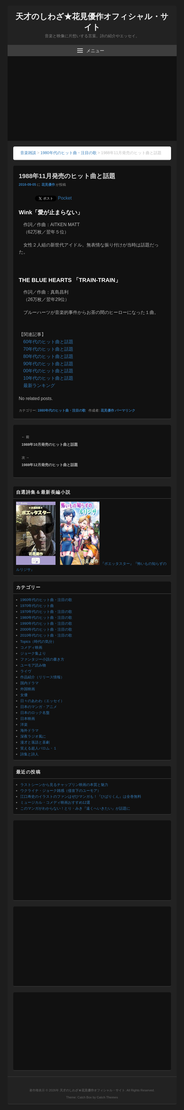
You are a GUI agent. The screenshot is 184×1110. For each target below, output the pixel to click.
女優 (24, 695)
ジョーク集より (33, 653)
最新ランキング (39, 385)
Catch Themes (107, 1097)
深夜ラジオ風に (33, 736)
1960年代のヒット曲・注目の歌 (46, 600)
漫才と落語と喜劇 (35, 742)
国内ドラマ (29, 683)
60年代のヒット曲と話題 (48, 341)
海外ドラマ (29, 730)
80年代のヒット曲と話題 (48, 356)
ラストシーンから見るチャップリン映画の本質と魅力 (64, 785)
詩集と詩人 (29, 754)
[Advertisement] (92, 98)
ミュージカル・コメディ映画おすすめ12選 (55, 802)
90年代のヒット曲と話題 (48, 363)
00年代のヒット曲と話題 (48, 370)
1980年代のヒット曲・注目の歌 (61, 410)
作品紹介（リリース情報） (42, 677)
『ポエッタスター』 (117, 563)
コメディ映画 (31, 647)
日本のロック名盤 (35, 713)
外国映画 (27, 689)
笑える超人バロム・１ (38, 748)
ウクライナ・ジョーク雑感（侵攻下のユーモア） (60, 790)
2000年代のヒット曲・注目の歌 (46, 629)
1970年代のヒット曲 (37, 606)
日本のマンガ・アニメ (38, 707)
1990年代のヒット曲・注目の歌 (46, 623)
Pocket (65, 198)
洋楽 (24, 724)
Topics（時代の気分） (38, 641)
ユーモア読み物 (33, 665)
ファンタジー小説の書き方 (42, 659)
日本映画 (27, 718)
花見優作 (48, 185)
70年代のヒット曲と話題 (48, 349)
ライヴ (25, 671)
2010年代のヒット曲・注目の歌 (46, 635)
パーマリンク (125, 410)
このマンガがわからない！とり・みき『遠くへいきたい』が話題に (75, 808)
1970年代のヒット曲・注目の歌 (46, 611)
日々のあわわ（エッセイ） (42, 701)
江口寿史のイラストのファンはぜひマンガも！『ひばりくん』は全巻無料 (80, 796)
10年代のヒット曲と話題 (48, 378)
